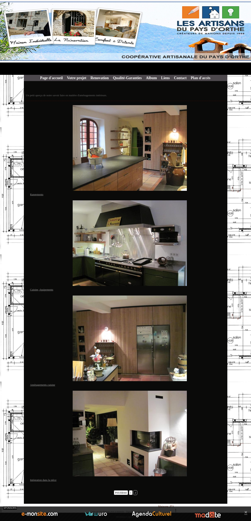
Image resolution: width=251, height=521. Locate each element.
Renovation (100, 78)
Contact (180, 78)
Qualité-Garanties (127, 78)
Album (151, 78)
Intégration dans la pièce (43, 480)
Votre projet (76, 78)
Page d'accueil (51, 78)
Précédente (121, 492)
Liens (165, 78)
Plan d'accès (201, 78)
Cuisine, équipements (41, 289)
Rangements (36, 194)
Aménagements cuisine (42, 384)
